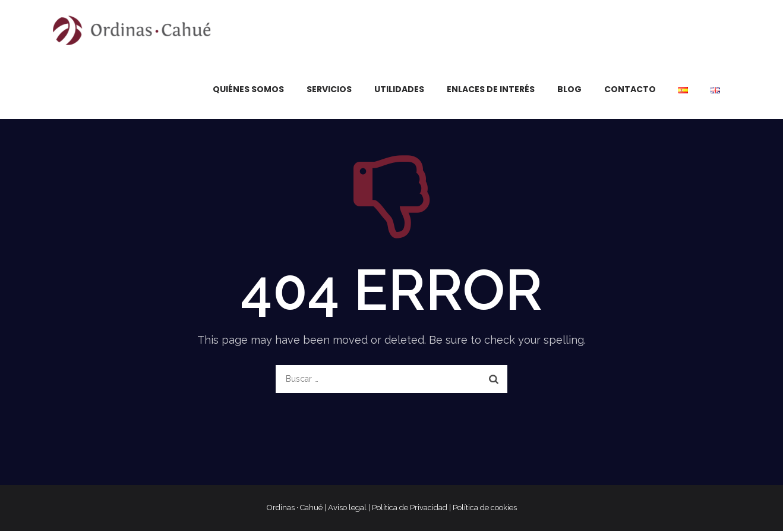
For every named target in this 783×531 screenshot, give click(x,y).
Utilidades (399, 89)
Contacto (630, 89)
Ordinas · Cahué (295, 507)
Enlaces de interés (491, 89)
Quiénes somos (248, 89)
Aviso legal (347, 507)
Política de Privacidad (409, 507)
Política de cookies (485, 507)
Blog (569, 89)
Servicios (329, 89)
